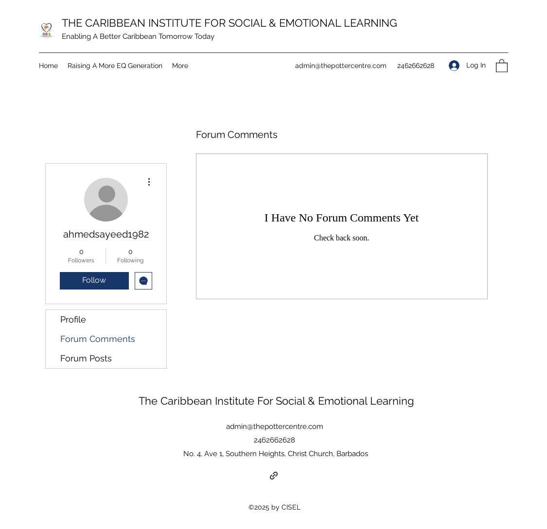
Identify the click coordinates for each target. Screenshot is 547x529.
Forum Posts (86, 358)
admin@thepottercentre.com (341, 65)
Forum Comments (97, 339)
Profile (73, 319)
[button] (502, 65)
